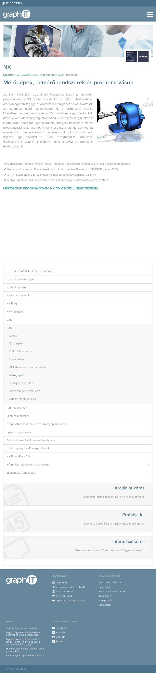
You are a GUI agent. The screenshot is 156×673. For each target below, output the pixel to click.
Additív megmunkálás (22, 399)
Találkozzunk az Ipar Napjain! (21, 628)
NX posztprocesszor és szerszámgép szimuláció (37, 424)
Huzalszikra (16, 359)
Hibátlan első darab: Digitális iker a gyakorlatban (25, 649)
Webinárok (104, 605)
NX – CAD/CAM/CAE (110, 582)
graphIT (18, 14)
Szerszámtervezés (18, 416)
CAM (60, 74)
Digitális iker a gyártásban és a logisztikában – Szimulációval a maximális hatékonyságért (23, 641)
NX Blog (11, 303)
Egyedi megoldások (18, 432)
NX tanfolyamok (16, 287)
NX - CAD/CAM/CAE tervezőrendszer (29, 271)
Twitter (59, 641)
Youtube (60, 632)
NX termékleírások (18, 295)
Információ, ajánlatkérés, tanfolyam (27, 464)
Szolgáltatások (107, 600)
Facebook (61, 628)
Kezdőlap (8, 74)
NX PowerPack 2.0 (18, 456)
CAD (9, 319)
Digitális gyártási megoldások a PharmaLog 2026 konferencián (23, 633)
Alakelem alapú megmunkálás (27, 367)
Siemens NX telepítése (20, 472)
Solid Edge (104, 587)
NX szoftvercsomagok (20, 279)
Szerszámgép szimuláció (24, 391)
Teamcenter (105, 596)
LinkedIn (60, 637)
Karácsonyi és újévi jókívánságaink (25, 655)
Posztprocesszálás (21, 383)
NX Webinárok (15, 311)
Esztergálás (16, 343)
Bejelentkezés (14, 3)
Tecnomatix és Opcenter (112, 591)
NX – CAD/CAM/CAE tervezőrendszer (36, 74)
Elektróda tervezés (21, 351)
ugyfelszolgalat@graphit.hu (70, 600)
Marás (13, 336)
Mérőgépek (16, 375)
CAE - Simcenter (16, 408)
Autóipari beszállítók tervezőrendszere (30, 440)
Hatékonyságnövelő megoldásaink (28, 448)
